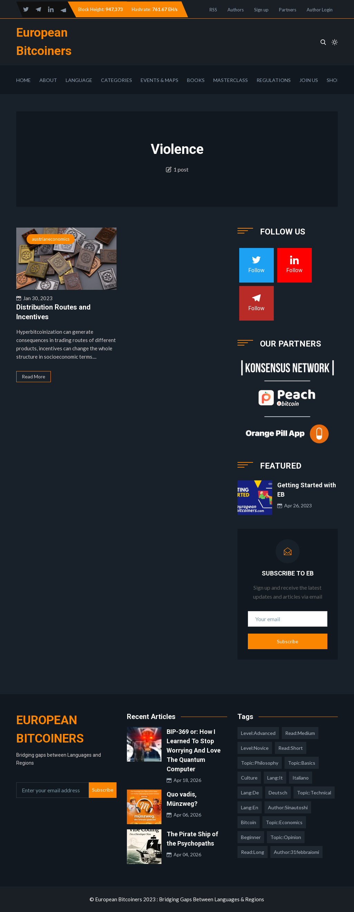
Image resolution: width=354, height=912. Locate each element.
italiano (300, 778)
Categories (116, 80)
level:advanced (258, 733)
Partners (287, 9)
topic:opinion (285, 837)
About (48, 80)
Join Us (308, 80)
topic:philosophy (259, 763)
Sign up (261, 9)
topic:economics (284, 822)
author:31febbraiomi (296, 852)
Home (23, 80)
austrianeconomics (50, 239)
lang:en (249, 807)
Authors (235, 9)
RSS (213, 9)
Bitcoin (248, 822)
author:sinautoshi (288, 807)
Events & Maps (159, 80)
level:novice (255, 748)
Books (196, 80)
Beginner (251, 837)
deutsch (278, 792)
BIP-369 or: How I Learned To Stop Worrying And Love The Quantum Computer (194, 750)
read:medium (300, 733)
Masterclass (230, 80)
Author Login (320, 9)
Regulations (274, 80)
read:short (290, 748)
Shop (333, 80)
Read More (33, 376)
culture (249, 778)
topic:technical (314, 792)
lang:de (250, 792)
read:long (252, 852)
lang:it (275, 778)
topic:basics (301, 763)
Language (79, 80)
